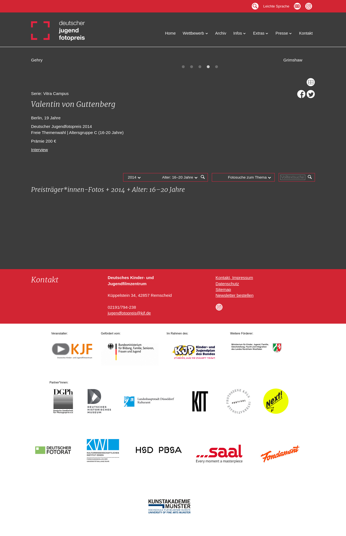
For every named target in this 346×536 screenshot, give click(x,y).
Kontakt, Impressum (234, 277)
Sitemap (223, 289)
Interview (39, 149)
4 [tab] (208, 67)
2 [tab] (191, 67)
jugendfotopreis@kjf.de (129, 313)
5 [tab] (216, 67)
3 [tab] (200, 67)
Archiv (220, 33)
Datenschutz (227, 283)
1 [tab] (183, 67)
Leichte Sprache (276, 5)
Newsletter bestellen (235, 295)
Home (170, 33)
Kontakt (306, 33)
